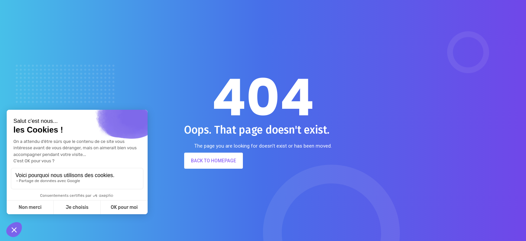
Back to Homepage (213, 160)
